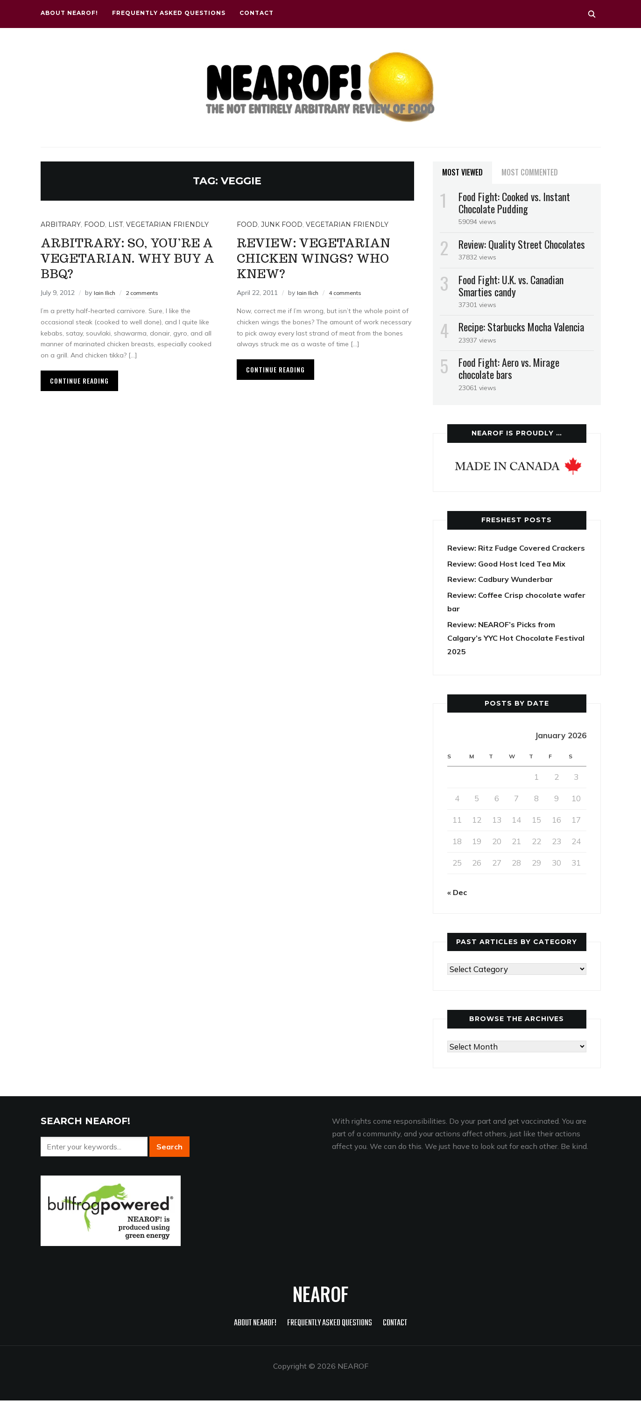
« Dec (457, 905)
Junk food (282, 224)
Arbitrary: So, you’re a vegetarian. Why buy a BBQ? (116, 265)
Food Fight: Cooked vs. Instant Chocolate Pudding (514, 202)
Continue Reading (79, 396)
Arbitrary (61, 224)
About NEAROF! (69, 12)
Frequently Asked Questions (168, 12)
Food (94, 224)
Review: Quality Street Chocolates (521, 244)
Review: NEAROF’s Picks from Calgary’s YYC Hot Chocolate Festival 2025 (504, 651)
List (115, 224)
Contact (256, 12)
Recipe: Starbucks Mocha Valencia (521, 326)
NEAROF (320, 1307)
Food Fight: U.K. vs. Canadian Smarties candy (511, 285)
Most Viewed (462, 172)
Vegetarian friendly (167, 224)
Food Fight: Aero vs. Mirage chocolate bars (508, 368)
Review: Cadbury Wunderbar (503, 592)
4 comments (349, 292)
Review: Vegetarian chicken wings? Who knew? (325, 257)
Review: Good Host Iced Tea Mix (509, 576)
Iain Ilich (106, 308)
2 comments (146, 308)
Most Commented (529, 172)
